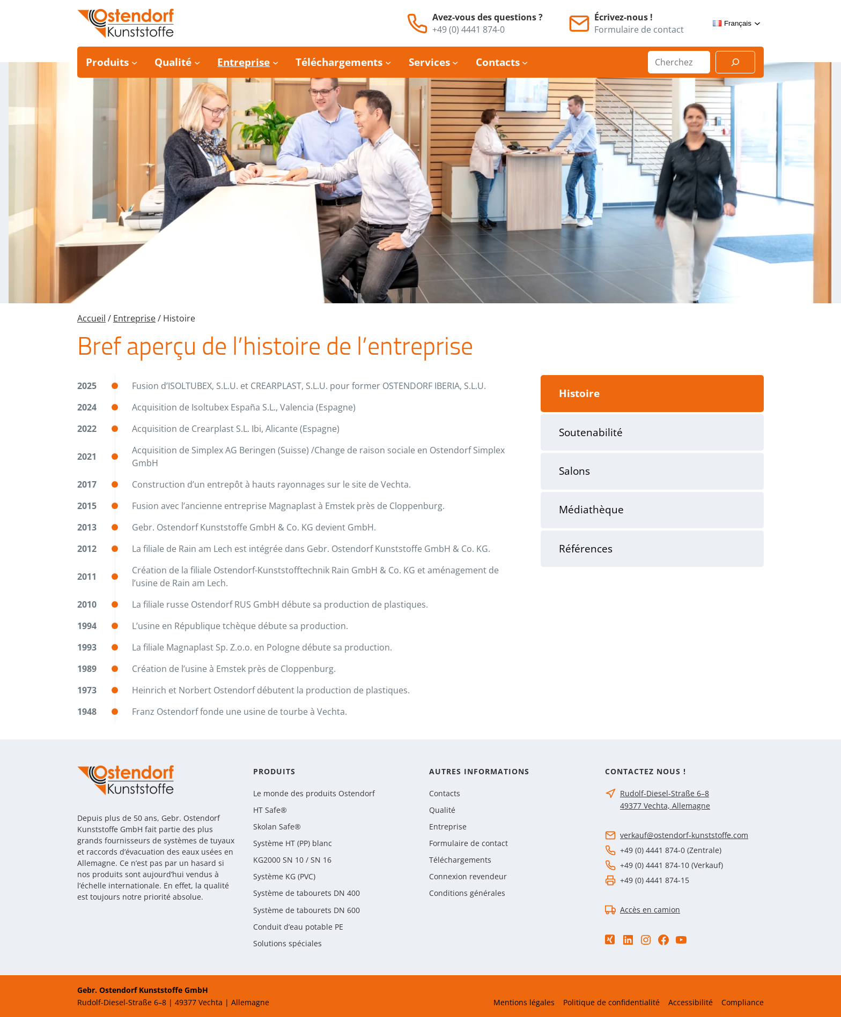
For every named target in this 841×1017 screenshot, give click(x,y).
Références (586, 549)
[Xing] (610, 939)
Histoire (579, 393)
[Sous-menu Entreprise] (275, 62)
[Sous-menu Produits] (134, 62)
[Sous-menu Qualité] (197, 62)
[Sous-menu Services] (455, 62)
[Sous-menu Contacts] (525, 62)
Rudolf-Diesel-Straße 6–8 (664, 793)
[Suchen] (735, 62)
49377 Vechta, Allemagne (665, 806)
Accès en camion (650, 909)
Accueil (91, 318)
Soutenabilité (591, 432)
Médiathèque (591, 510)
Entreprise (134, 318)
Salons (574, 471)
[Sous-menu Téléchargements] (388, 62)
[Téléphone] (417, 23)
